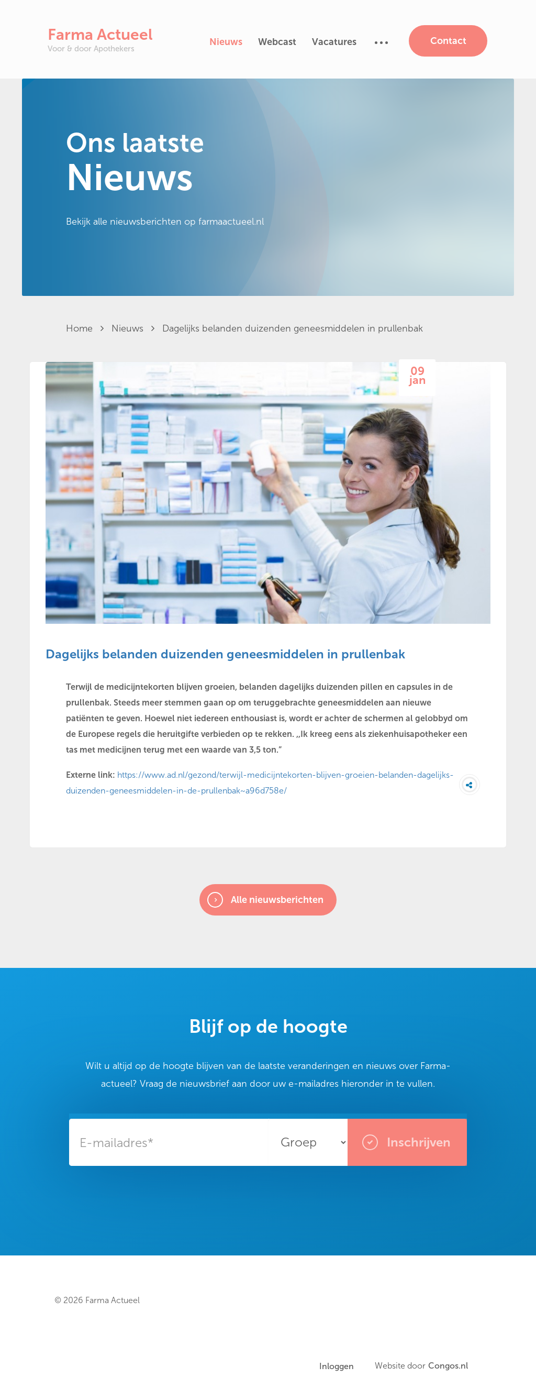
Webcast (277, 42)
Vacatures (334, 42)
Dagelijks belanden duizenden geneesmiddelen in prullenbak (292, 328)
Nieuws (225, 42)
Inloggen (336, 1366)
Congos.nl (448, 1366)
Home (85, 328)
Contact (448, 41)
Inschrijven (406, 1142)
